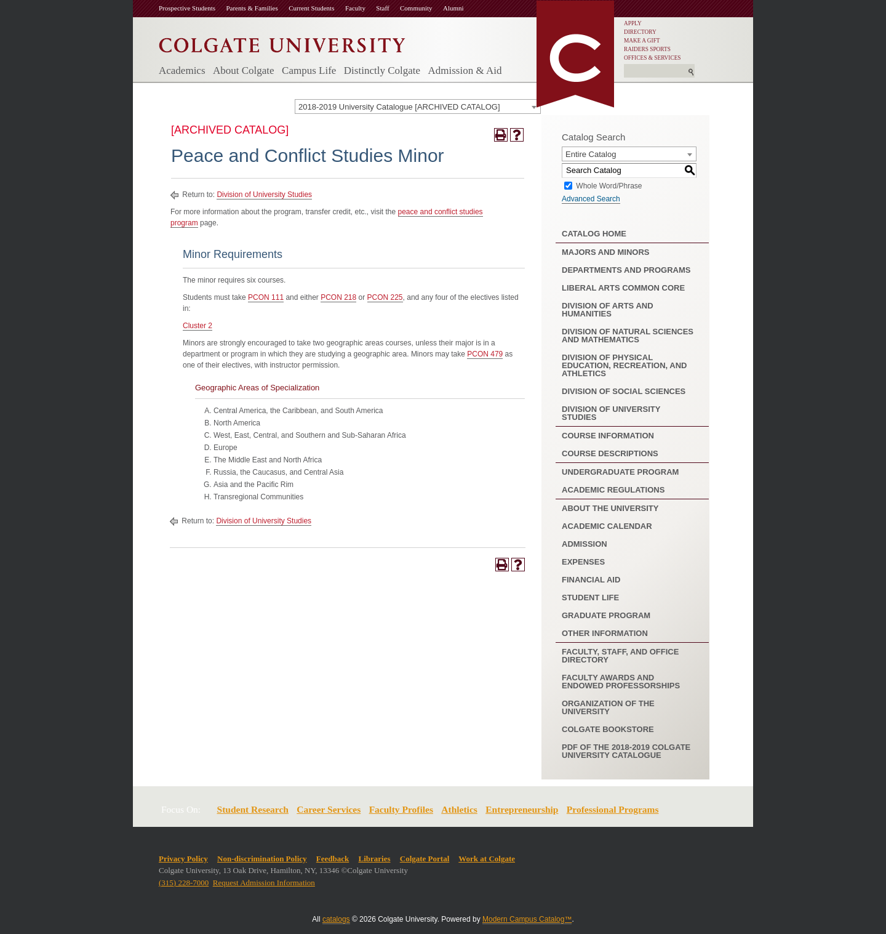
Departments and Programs (626, 270)
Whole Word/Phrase (609, 185)
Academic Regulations (613, 489)
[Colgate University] (282, 42)
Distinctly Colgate (382, 70)
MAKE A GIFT (642, 41)
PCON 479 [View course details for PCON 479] (485, 354)
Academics (182, 70)
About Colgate (243, 70)
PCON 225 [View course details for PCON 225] (385, 297)
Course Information (608, 435)
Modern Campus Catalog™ (527, 919)
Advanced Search (591, 199)
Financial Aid (591, 579)
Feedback (332, 858)
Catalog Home (594, 233)
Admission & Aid (464, 70)
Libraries (375, 858)
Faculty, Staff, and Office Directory (620, 655)
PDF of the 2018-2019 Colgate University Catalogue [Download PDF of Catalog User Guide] (626, 751)
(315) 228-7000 (184, 882)
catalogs (336, 919)
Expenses (583, 561)
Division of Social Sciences (623, 391)
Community (416, 8)
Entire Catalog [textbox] (590, 154)
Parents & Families (251, 8)
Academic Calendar (607, 526)
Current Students (311, 8)
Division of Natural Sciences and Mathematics (627, 335)
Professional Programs (613, 809)
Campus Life (309, 70)
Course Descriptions (610, 453)
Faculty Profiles (401, 809)
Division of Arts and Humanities (607, 309)
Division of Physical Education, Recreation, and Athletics (624, 365)
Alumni (453, 8)
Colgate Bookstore (608, 729)
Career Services (329, 809)
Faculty (355, 8)
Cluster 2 (197, 325)
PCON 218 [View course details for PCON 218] (338, 297)
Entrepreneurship (521, 809)
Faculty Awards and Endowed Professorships (621, 681)
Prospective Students (187, 8)
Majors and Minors (606, 252)
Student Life (590, 597)
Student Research (253, 809)
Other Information (605, 633)
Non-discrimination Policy (262, 858)
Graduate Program (606, 615)
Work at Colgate (486, 858)
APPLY (633, 23)
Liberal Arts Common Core (623, 287)
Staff (382, 8)
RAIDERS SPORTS (647, 49)
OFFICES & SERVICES (652, 58)
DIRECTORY (640, 32)
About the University (610, 508)
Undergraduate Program (620, 472)
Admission (584, 544)
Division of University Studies (264, 194)
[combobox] (418, 106)
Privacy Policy (183, 858)
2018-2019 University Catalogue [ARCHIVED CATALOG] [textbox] (399, 106)
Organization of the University (608, 707)
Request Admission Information (264, 882)
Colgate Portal (425, 858)
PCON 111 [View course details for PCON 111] (266, 297)
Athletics (459, 809)
